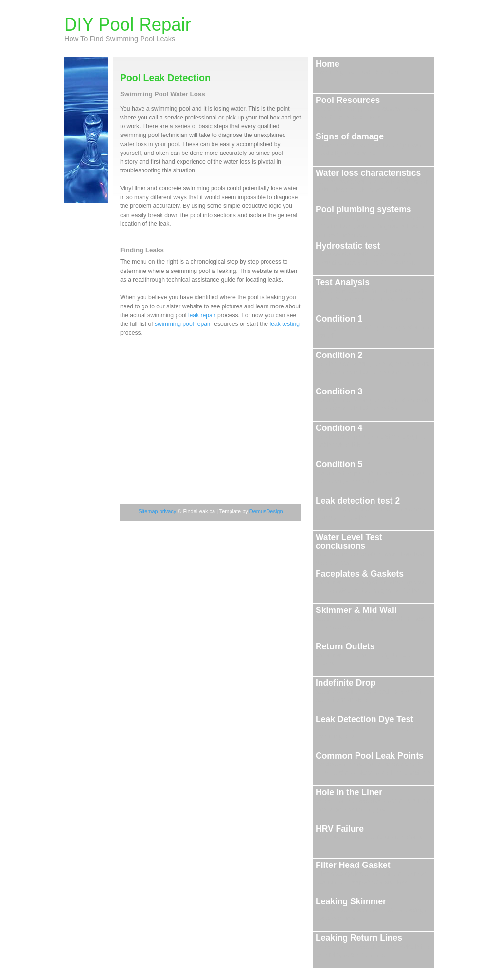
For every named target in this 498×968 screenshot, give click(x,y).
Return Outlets (364, 654)
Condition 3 (373, 399)
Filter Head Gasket (371, 872)
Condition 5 (370, 472)
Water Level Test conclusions (370, 549)
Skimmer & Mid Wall (373, 617)
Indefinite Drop (369, 690)
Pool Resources (368, 107)
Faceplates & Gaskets (371, 581)
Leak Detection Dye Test (367, 727)
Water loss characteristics (372, 180)
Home (357, 67)
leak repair (202, 315)
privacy (169, 511)
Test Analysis (370, 290)
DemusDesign (266, 511)
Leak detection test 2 (370, 508)
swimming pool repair (183, 324)
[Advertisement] (193, 407)
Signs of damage (369, 144)
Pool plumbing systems (370, 221)
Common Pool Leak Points (373, 763)
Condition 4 (370, 435)
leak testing (284, 324)
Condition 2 (373, 362)
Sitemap (148, 511)
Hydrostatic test (367, 253)
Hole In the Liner (373, 800)
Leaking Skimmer (373, 909)
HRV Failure (369, 832)
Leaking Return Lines (372, 945)
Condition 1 (372, 326)
